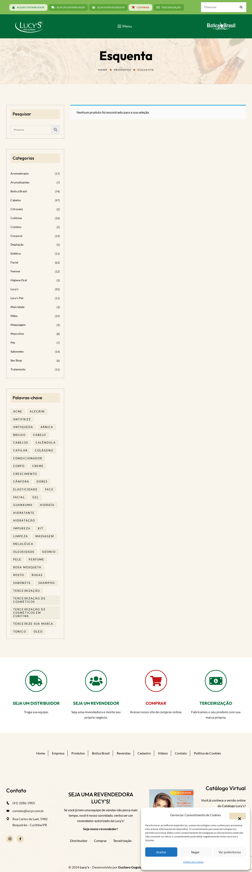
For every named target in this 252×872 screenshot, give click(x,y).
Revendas (124, 753)
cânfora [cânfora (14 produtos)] (21, 481)
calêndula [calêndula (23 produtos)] (46, 442)
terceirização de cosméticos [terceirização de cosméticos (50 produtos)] (29, 600)
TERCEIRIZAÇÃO (215, 703)
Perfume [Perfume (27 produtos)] (36, 559)
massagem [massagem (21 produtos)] (44, 536)
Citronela (17, 209)
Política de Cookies (193, 862)
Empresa (58, 753)
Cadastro (144, 753)
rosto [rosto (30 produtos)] (18, 575)
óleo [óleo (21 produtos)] (38, 631)
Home (102, 69)
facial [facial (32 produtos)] (19, 497)
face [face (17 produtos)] (49, 489)
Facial (14, 262)
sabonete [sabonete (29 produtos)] (22, 583)
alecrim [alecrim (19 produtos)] (37, 411)
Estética (16, 253)
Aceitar (161, 852)
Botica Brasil (19, 191)
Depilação (17, 244)
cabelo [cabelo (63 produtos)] (39, 435)
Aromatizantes (20, 182)
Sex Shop (16, 360)
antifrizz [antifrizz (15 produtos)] (22, 419)
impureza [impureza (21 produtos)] (21, 528)
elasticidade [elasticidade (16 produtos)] (25, 489)
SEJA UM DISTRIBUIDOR (36, 703)
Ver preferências (229, 852)
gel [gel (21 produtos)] (35, 497)
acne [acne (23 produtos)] (17, 411)
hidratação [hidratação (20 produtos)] (24, 520)
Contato (181, 753)
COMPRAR (156, 703)
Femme (15, 271)
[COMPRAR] (156, 681)
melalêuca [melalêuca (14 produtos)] (23, 544)
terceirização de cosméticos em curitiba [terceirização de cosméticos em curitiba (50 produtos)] (29, 612)
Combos (16, 227)
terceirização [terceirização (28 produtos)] (26, 590)
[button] (237, 816)
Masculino (17, 333)
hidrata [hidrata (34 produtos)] (47, 505)
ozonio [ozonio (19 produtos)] (49, 551)
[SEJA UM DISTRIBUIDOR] (36, 681)
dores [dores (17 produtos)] (42, 481)
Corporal (16, 236)
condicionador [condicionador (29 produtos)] (27, 458)
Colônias (16, 218)
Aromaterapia (20, 173)
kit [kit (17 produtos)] (40, 528)
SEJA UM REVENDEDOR (96, 703)
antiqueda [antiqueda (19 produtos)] (23, 427)
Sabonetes (17, 351)
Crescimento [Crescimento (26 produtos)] (25, 473)
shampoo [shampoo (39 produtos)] (46, 583)
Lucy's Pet (17, 298)
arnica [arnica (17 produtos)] (47, 427)
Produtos (122, 69)
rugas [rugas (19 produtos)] (37, 575)
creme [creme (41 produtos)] (38, 466)
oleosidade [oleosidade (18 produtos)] (24, 551)
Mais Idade (17, 307)
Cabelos (16, 200)
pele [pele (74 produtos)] (17, 559)
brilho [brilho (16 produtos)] (19, 435)
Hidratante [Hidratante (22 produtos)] (24, 512)
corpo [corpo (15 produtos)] (19, 466)
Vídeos (163, 753)
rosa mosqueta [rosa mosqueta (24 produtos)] (27, 567)
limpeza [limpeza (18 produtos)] (20, 536)
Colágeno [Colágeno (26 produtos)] (44, 450)
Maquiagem (18, 324)
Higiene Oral (19, 280)
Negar (195, 852)
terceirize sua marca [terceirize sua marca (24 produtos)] (33, 623)
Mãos (14, 316)
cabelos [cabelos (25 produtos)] (20, 442)
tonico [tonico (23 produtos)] (19, 631)
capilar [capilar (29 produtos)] (20, 450)
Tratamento (18, 369)
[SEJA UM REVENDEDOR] (96, 681)
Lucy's (14, 289)
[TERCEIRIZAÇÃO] (216, 681)
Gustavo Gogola (130, 867)
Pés (13, 342)
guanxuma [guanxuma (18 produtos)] (22, 505)
